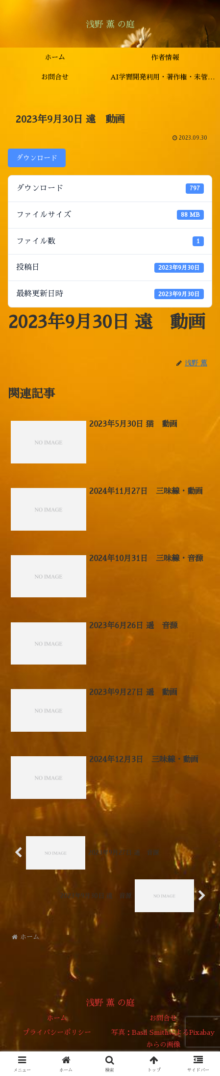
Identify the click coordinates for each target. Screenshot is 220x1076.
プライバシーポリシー (57, 1032)
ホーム (57, 1018)
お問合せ (163, 1018)
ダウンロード (36, 157)
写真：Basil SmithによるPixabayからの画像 (163, 1038)
